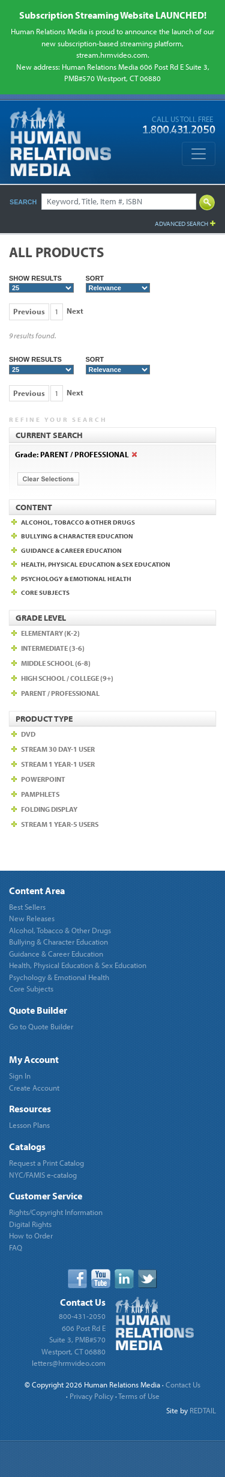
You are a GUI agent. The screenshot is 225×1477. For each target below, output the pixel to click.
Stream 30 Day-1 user (58, 749)
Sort (118, 284)
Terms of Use (139, 1396)
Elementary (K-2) (50, 633)
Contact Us (183, 1384)
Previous (29, 311)
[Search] (118, 201)
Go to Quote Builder (41, 1026)
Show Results (41, 284)
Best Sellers (27, 907)
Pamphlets (40, 794)
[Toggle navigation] (198, 154)
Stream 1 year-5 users (59, 824)
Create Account (34, 1087)
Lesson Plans (29, 1125)
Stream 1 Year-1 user (58, 764)
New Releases (32, 918)
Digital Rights (30, 1224)
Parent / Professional (60, 693)
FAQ (15, 1247)
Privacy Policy (91, 1396)
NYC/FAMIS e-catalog (43, 1175)
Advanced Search (181, 223)
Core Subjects (31, 988)
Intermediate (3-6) (53, 648)
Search (23, 202)
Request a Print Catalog (46, 1163)
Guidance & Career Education (56, 953)
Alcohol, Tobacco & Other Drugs (60, 930)
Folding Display (49, 809)
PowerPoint (43, 779)
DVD (28, 733)
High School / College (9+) (67, 678)
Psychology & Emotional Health (59, 977)
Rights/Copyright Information (56, 1212)
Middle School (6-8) (56, 663)
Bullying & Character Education (58, 941)
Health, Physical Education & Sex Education (77, 965)
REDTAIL (203, 1410)
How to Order (31, 1235)
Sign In (20, 1075)
